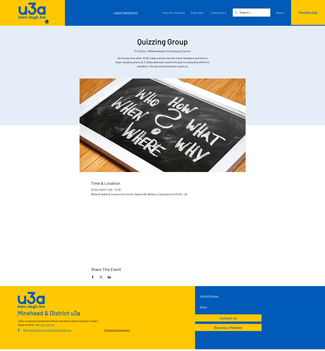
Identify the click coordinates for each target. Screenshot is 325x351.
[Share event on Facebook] (92, 277)
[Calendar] (198, 12)
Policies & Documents (117, 330)
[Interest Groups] (174, 12)
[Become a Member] (228, 327)
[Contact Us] (228, 318)
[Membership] (308, 12)
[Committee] (219, 12)
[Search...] (251, 12)
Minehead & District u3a (49, 313)
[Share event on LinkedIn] (109, 277)
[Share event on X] (101, 277)
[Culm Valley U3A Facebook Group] (18, 330)
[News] (280, 12)
